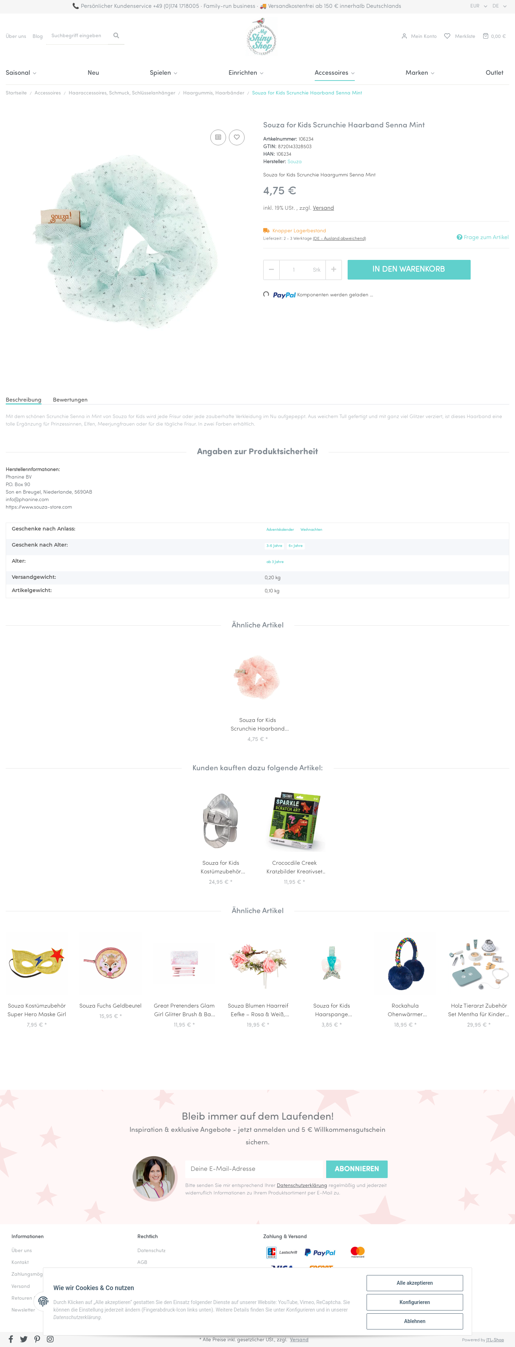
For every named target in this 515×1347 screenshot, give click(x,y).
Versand (323, 208)
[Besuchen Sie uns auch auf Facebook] (11, 1340)
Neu (93, 73)
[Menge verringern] (271, 270)
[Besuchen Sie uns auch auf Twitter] (24, 1340)
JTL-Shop (495, 1340)
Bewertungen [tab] (70, 400)
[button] (419, 36)
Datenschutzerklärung (302, 1185)
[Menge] (293, 270)
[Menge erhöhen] (333, 270)
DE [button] (496, 6)
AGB (142, 1262)
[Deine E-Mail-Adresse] (254, 1169)
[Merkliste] (459, 36)
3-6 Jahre (274, 546)
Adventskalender (280, 530)
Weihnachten (311, 530)
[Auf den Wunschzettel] (237, 137)
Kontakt (20, 1262)
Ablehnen (413, 1321)
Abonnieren (357, 1169)
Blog (38, 36)
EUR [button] (475, 6)
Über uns (16, 36)
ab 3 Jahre (275, 562)
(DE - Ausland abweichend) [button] (339, 239)
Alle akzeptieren (413, 1284)
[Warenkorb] (494, 36)
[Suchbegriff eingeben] (77, 36)
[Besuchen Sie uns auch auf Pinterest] (37, 1340)
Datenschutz (151, 1251)
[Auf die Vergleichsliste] (218, 137)
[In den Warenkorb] (11, 117)
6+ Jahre (296, 546)
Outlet (495, 73)
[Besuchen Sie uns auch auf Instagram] (50, 1340)
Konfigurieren (413, 1303)
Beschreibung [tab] (23, 400)
